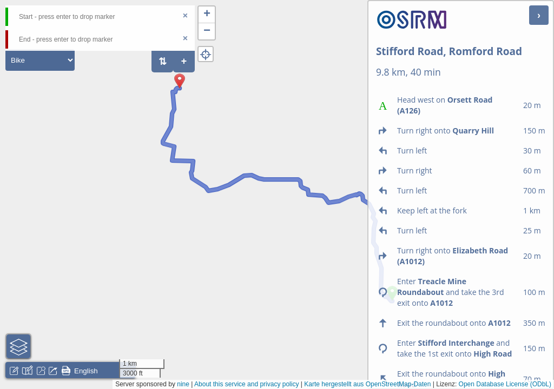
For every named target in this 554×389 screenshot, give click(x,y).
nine (183, 384)
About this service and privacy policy (246, 384)
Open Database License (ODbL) (505, 384)
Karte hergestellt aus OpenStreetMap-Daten (367, 384)
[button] (179, 88)
